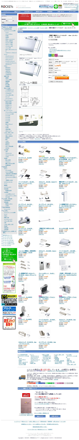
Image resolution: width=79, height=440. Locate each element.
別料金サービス (58, 363)
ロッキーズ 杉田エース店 (8, 243)
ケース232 (7, 119)
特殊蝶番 (7, 86)
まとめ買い (5, 210)
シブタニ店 (71, 4)
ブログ (73, 9)
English (76, 9)
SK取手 (7, 37)
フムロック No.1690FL (25, 319)
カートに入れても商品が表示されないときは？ (60, 50)
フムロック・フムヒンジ (11, 52)
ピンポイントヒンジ (10, 61)
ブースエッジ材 (9, 46)
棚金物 (5, 185)
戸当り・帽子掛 (9, 40)
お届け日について (51, 371)
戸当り (5, 65)
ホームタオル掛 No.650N (66, 228)
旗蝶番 (7, 77)
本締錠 (7, 122)
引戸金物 (6, 149)
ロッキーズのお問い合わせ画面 (42, 403)
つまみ (7, 141)
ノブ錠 (7, 125)
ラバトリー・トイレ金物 (9, 30)
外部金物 (6, 202)
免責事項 (50, 429)
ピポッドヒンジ (34, 358)
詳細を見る (21, 162)
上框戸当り (8, 71)
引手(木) (7, 148)
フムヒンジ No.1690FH (25, 297)
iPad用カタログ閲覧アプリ (27, 413)
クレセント (8, 161)
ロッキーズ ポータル (7, 236)
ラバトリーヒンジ (9, 57)
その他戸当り (8, 74)
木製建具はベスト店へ (26, 424)
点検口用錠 (8, 129)
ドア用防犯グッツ (47, 356)
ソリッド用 (8, 47)
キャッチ (7, 96)
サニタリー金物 (9, 42)
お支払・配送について (34, 421)
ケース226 (7, 117)
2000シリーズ (8, 131)
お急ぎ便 (56, 379)
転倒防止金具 (8, 190)
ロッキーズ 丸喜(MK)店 (8, 242)
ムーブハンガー (7, 187)
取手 (6, 139)
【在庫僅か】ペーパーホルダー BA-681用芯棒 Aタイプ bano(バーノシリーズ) (68, 159)
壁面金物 (5, 166)
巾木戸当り (8, 69)
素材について (53, 51)
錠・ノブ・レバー (8, 110)
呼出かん (7, 144)
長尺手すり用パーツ (10, 175)
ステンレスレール (9, 154)
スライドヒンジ (34, 360)
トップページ (17, 421)
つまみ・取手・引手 (8, 132)
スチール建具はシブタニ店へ (39, 424)
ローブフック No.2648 (25, 157)
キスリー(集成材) (9, 172)
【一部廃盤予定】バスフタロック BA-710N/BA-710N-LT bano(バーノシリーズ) (68, 206)
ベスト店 (66, 4)
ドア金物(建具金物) (7, 28)
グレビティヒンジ (9, 56)
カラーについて (53, 49)
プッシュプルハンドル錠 (11, 112)
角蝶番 (7, 83)
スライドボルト (9, 34)
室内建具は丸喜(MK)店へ (53, 424)
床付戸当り (8, 67)
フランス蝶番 (8, 79)
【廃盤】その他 (9, 180)
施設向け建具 (8, 101)
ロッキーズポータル (32, 429)
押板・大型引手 (9, 136)
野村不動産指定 (6, 207)
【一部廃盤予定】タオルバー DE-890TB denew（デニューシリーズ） (27, 275)
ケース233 (7, 120)
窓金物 (5, 158)
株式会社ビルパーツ (7, 235)
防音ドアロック (9, 124)
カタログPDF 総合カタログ (26, 415)
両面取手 (7, 137)
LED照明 (6, 192)
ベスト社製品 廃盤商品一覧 (42, 413)
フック (5, 183)
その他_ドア (8, 108)
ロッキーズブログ (7, 245)
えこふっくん (7, 209)
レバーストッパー (9, 91)
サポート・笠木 (9, 44)
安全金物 (6, 188)
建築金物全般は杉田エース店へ (40, 426)
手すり (5, 168)
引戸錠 (7, 127)
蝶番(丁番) (6, 76)
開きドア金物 (7, 88)
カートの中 (63, 421)
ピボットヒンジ (9, 59)
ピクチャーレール (8, 182)
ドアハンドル (8, 134)
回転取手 (7, 142)
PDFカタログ (68, 7)
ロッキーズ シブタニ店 (8, 240)
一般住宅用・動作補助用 (11, 173)
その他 (7, 156)
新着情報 (50, 421)
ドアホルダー (8, 93)
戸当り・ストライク (10, 39)
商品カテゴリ (25, 421)
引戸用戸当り (8, 72)
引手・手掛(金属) (9, 146)
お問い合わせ (56, 421)
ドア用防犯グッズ (9, 89)
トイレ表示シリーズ (10, 193)
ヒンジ (5, 54)
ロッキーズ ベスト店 (7, 238)
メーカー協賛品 (58, 362)
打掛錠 (7, 35)
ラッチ (7, 32)
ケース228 (7, 115)
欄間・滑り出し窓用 (10, 163)
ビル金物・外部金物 (7, 198)
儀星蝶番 (7, 81)
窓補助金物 (8, 165)
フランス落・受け (9, 95)
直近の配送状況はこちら (61, 371)
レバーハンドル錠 (9, 113)
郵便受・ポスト (9, 203)
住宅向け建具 (8, 103)
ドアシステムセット (8, 100)
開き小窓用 (8, 160)
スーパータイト (9, 98)
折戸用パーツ (8, 107)
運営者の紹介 (43, 421)
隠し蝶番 (7, 84)
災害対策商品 (7, 200)
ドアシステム (46, 359)
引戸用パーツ (8, 105)
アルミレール (8, 153)
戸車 (6, 151)
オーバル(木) (8, 170)
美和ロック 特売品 (7, 27)
